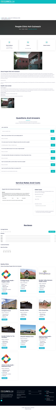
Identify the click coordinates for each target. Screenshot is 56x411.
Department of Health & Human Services (21, 397)
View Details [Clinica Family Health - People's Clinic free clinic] (4, 293)
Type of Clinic (37, 199)
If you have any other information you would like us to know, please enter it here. (16, 155)
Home (20, 29)
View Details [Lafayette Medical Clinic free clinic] (23, 346)
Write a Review (52, 231)
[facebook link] (1, 400)
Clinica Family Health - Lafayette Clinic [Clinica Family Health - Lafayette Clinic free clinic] (45, 337)
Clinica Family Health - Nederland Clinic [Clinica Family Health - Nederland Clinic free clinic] (8, 365)
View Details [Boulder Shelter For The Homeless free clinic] (4, 347)
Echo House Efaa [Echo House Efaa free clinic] (43, 310)
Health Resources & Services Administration (21, 395)
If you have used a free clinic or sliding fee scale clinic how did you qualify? (16, 142)
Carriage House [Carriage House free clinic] (24, 280)
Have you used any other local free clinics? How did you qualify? (13, 161)
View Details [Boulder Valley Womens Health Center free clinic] (42, 291)
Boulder (26, 29)
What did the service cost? (39, 194)
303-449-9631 (27, 48)
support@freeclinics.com (50, 396)
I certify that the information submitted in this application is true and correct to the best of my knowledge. (45, 212)
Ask (52, 131)
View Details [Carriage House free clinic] (23, 290)
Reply (53, 138)
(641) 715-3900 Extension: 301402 (50, 393)
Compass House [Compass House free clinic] (6, 310)
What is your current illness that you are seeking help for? (12, 135)
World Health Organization (21, 392)
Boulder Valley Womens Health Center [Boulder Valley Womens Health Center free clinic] (45, 281)
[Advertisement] (28, 10)
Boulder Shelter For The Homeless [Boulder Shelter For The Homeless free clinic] (8, 337)
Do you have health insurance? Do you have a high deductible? (13, 148)
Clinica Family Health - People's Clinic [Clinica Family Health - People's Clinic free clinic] (8, 281)
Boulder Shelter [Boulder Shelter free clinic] (24, 310)
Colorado (23, 29)
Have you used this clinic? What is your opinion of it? (11, 168)
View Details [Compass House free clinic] (4, 319)
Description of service (38, 203)
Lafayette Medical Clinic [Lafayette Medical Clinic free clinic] (27, 336)
